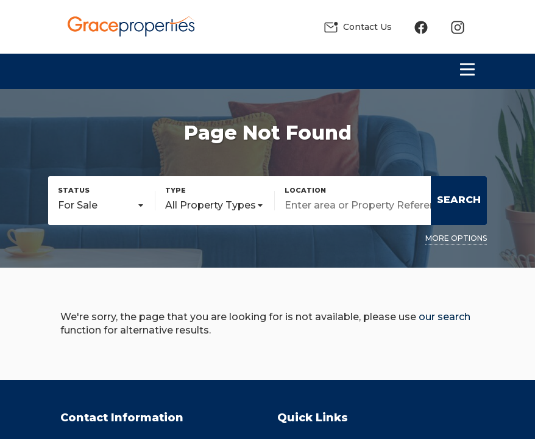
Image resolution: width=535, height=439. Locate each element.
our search (444, 317)
